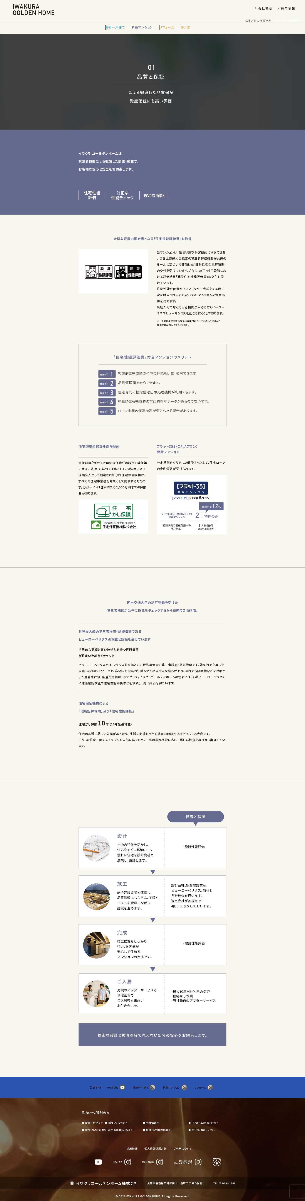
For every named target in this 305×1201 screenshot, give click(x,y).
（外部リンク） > (206, 1118)
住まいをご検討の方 (97, 1108)
